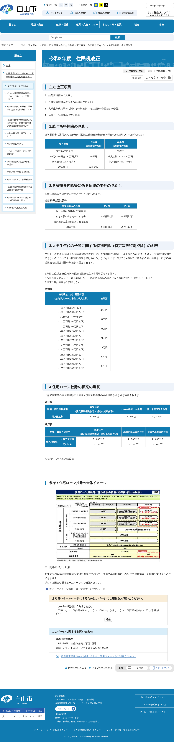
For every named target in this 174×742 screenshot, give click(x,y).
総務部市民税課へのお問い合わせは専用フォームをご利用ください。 (98, 656)
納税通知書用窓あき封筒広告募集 (19, 163)
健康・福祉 (62, 24)
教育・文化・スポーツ (87, 26)
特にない (65, 610)
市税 (44, 45)
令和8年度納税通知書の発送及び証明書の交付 (19, 188)
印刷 (134, 78)
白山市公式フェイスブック (154, 697)
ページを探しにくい (113, 610)
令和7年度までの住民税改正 (19, 179)
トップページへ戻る (102, 667)
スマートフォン (162, 668)
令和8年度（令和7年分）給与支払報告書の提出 (19, 199)
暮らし (12, 24)
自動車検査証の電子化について (19, 134)
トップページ (23, 45)
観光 (136, 24)
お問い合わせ (63, 709)
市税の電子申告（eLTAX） (19, 172)
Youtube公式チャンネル (154, 704)
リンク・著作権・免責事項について (123, 730)
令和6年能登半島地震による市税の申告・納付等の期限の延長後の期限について (19, 123)
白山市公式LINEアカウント (154, 712)
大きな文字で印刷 (156, 77)
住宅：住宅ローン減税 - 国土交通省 (77, 589)
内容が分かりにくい (86, 610)
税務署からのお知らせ (17, 208)
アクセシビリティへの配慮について (51, 730)
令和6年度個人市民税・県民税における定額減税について (19, 109)
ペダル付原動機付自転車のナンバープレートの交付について (19, 96)
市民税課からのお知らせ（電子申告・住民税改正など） (77, 45)
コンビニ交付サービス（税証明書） (19, 152)
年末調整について (15, 144)
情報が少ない (136, 610)
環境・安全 (37, 24)
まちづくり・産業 (111, 24)
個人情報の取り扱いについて (87, 730)
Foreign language (157, 6)
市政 (161, 24)
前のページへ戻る (77, 667)
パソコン (140, 668)
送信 (108, 619)
